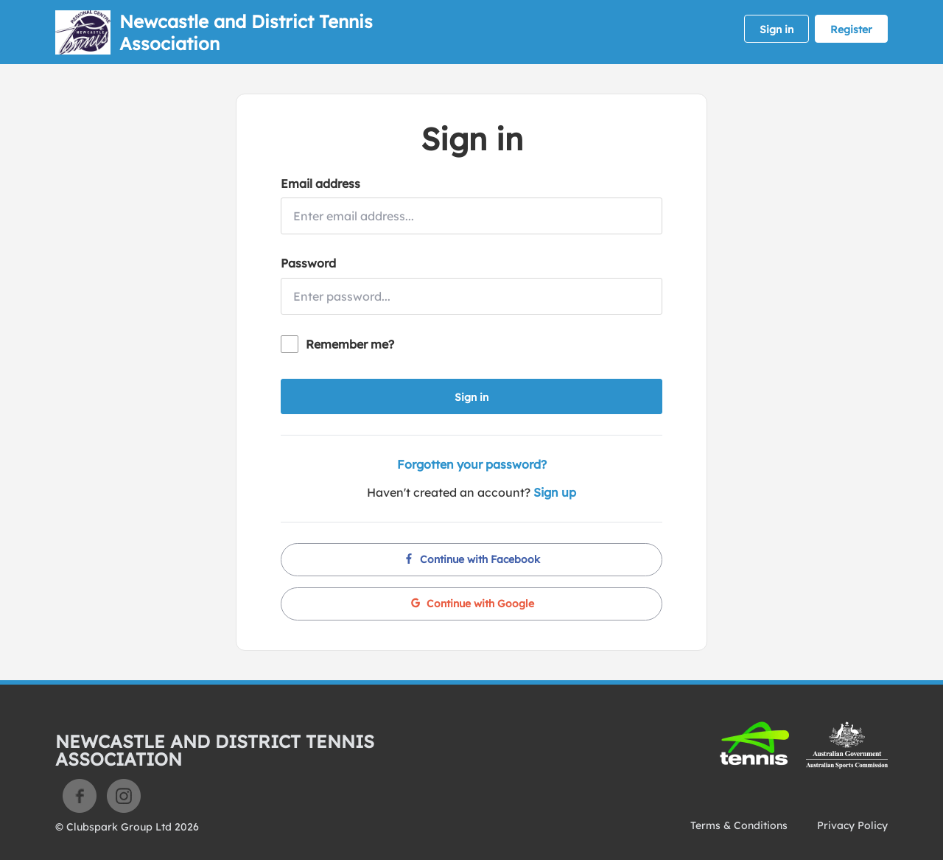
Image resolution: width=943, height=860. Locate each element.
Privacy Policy (852, 825)
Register (851, 29)
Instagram (124, 796)
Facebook (80, 796)
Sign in (776, 29)
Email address (320, 183)
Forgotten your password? (472, 464)
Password (308, 263)
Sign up (554, 492)
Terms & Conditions (739, 825)
